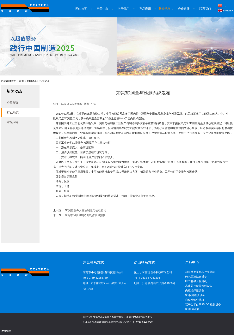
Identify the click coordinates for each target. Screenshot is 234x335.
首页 (21, 81)
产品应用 (145, 8)
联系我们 (205, 8)
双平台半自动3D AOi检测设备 (203, 304)
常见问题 (13, 122)
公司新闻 (13, 102)
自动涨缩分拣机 (194, 299)
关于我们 (124, 8)
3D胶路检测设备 (195, 295)
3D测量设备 (192, 309)
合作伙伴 (184, 8)
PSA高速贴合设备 (196, 276)
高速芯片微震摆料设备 (198, 285)
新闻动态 (164, 8)
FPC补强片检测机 (196, 281)
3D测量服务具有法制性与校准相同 (85, 210)
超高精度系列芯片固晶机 (200, 271)
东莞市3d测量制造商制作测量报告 (85, 215)
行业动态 (45, 81)
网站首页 (81, 8)
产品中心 (102, 8)
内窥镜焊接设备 (194, 290)
